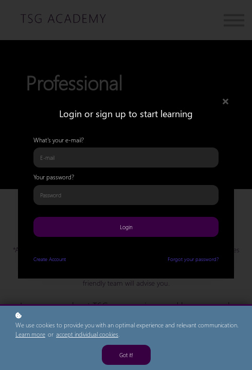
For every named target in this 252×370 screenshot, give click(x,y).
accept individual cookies (87, 334)
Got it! (126, 354)
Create (40, 259)
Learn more (30, 334)
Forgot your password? (193, 259)
